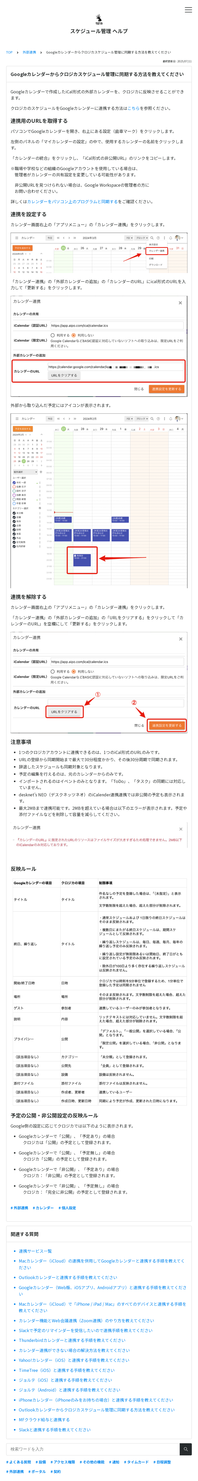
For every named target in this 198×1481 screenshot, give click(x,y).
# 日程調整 (162, 1461)
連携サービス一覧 (35, 1251)
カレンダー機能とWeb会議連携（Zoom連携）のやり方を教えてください (86, 1320)
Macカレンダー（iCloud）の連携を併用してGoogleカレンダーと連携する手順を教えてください (102, 1264)
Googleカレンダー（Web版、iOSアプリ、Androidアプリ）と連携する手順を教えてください (103, 1290)
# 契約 (56, 1471)
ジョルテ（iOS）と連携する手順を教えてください (65, 1380)
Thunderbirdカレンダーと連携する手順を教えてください (72, 1340)
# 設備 (41, 1461)
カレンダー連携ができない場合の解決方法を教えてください (74, 1350)
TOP (9, 52)
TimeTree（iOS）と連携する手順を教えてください (67, 1370)
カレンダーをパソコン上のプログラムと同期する (72, 201)
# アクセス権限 (63, 1461)
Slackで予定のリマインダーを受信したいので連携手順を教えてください (86, 1330)
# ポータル (37, 1471)
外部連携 (29, 52)
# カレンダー (43, 1207)
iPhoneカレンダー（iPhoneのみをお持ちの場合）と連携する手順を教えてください (96, 1400)
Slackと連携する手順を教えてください (55, 1429)
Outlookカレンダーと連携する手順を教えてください (68, 1277)
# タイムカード (136, 1461)
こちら (133, 108)
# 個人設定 (67, 1207)
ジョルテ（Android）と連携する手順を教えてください (69, 1390)
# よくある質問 (18, 1461)
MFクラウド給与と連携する (44, 1419)
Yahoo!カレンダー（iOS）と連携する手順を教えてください (74, 1360)
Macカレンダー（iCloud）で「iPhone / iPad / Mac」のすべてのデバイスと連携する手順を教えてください (102, 1307)
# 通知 (114, 1461)
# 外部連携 (19, 1207)
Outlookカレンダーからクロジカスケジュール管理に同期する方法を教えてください (97, 1410)
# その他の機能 (92, 1461)
